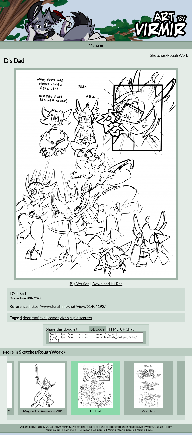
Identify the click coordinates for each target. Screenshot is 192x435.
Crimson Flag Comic (92, 431)
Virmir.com (53, 431)
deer (27, 317)
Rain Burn (70, 431)
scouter (85, 317)
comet (53, 317)
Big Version (79, 283)
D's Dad (95, 413)
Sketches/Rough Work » (42, 353)
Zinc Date (148, 413)
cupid (74, 317)
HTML (112, 329)
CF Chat (127, 329)
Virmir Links (145, 431)
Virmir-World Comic (121, 431)
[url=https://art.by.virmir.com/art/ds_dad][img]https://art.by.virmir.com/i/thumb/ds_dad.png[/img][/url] (98, 338)
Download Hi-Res (107, 283)
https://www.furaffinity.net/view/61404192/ (67, 306)
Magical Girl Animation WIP (42, 413)
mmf (35, 317)
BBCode (97, 329)
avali (43, 317)
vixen (64, 317)
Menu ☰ (96, 45)
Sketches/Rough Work (169, 55)
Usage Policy (163, 428)
